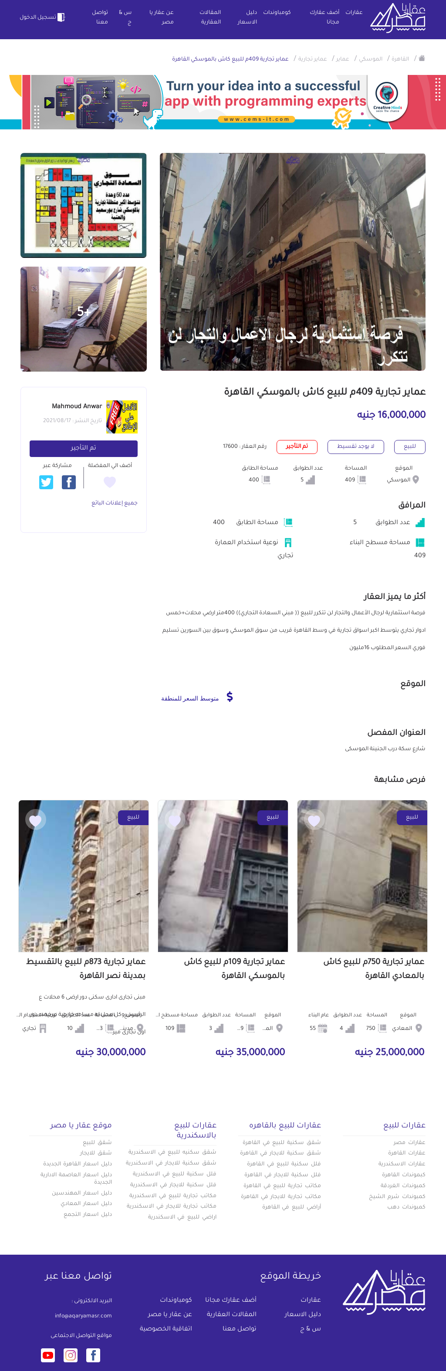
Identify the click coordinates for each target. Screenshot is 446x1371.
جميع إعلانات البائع (114, 504)
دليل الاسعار (247, 18)
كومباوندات (277, 13)
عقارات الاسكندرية (402, 1164)
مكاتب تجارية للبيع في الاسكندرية (172, 1196)
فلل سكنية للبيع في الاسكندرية (174, 1174)
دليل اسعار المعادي (86, 1204)
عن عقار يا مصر (161, 18)
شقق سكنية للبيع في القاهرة (282, 1143)
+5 (84, 314)
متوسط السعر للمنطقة (197, 696)
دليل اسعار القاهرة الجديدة (77, 1164)
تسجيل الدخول (43, 17)
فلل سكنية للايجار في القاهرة (282, 1175)
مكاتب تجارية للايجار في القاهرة (281, 1197)
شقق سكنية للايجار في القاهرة (280, 1154)
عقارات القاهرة (407, 1154)
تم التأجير (83, 448)
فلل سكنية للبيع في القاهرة (284, 1164)
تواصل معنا (100, 18)
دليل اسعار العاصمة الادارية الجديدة (76, 1179)
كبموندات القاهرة (404, 1175)
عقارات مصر (410, 1143)
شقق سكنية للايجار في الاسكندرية (171, 1164)
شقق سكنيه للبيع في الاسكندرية (172, 1153)
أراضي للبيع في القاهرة (291, 1208)
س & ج (125, 18)
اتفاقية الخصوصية (166, 1329)
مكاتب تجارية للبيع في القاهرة (282, 1186)
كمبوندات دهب (406, 1208)
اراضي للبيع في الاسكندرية (182, 1218)
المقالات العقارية (210, 18)
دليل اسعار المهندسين (82, 1194)
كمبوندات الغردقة (403, 1186)
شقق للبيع (97, 1143)
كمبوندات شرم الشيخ (397, 1197)
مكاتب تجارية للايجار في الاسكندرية (171, 1207)
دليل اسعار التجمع (88, 1215)
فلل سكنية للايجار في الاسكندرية (173, 1185)
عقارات (354, 13)
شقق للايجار (96, 1154)
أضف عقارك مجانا (324, 18)
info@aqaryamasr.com (83, 1316)
